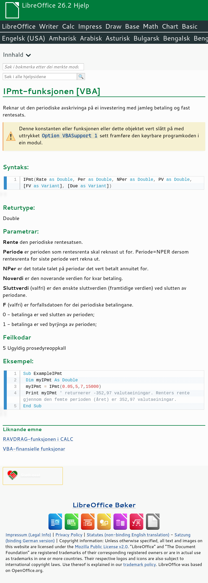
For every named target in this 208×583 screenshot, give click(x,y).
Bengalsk (176, 38)
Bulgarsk (146, 38)
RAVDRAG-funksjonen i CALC (38, 437)
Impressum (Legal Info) (28, 534)
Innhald (13, 54)
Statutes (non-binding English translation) (127, 534)
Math (150, 26)
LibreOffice (18, 26)
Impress (90, 26)
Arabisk (91, 38)
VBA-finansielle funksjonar (34, 447)
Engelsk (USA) (23, 38)
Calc (68, 26)
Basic (189, 26)
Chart (169, 26)
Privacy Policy (68, 534)
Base (132, 26)
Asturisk (117, 38)
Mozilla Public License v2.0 (101, 545)
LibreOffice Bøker (104, 503)
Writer (48, 26)
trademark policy (139, 563)
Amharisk (62, 38)
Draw (113, 26)
